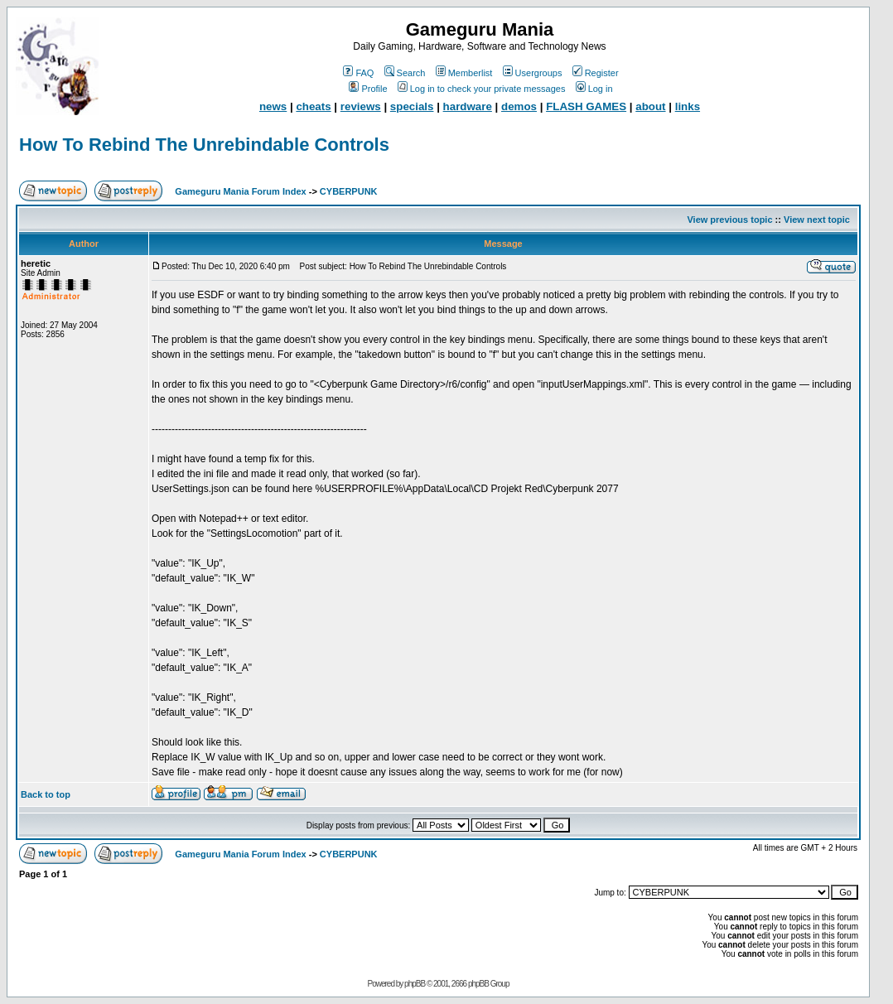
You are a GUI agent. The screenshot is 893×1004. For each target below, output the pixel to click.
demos (519, 106)
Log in (594, 89)
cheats (313, 106)
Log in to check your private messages (482, 89)
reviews (360, 106)
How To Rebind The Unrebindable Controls (204, 144)
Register (595, 73)
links (687, 106)
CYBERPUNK (349, 191)
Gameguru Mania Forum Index (240, 191)
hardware (467, 106)
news (273, 106)
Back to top (45, 794)
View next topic (817, 219)
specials (412, 106)
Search (405, 73)
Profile (368, 89)
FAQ (358, 73)
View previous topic (729, 219)
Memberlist (464, 73)
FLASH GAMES (586, 106)
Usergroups (532, 73)
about (650, 106)
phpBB (414, 983)
